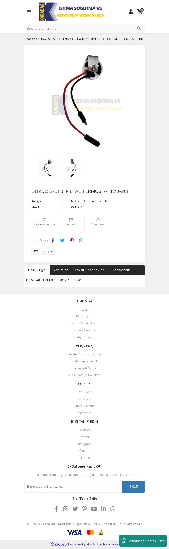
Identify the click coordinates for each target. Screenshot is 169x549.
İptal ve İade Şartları (84, 368)
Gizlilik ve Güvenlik (85, 361)
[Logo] (72, 11)
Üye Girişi (84, 399)
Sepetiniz (84, 413)
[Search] (84, 28)
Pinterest (84, 458)
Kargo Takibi (84, 316)
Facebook (84, 430)
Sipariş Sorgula (84, 330)
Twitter (84, 437)
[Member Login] (131, 11)
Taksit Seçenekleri (89, 270)
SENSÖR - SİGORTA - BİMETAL (88, 201)
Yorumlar (60, 270)
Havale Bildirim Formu (84, 323)
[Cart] (140, 12)
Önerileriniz (121, 270)
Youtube (84, 451)
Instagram (84, 444)
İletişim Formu (84, 337)
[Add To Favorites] (44, 224)
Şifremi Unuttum (84, 406)
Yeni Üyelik (84, 392)
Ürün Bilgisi (37, 270)
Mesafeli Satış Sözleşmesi (84, 354)
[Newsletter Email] (73, 487)
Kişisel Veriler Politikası (85, 375)
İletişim (84, 310)
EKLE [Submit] (133, 486)
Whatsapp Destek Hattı (143, 540)
